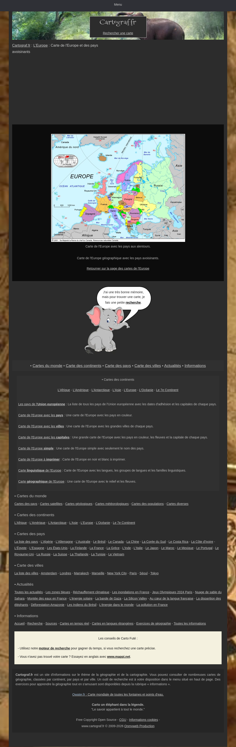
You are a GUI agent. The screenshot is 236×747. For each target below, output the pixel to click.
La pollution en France (152, 605)
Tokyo (154, 573)
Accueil (19, 623)
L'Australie (83, 541)
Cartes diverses (177, 504)
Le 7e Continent (167, 390)
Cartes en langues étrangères (112, 623)
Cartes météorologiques (112, 504)
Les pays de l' (41, 404)
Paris (133, 573)
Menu (118, 4)
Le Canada (116, 541)
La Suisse (60, 554)
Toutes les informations (190, 623)
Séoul (144, 573)
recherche (133, 302)
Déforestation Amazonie (47, 605)
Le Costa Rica (178, 541)
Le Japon (152, 548)
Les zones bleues (58, 592)
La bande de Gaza (108, 598)
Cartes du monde (47, 365)
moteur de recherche (54, 648)
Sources (51, 623)
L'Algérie (47, 541)
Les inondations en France (130, 592)
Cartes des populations (148, 504)
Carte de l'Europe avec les (40, 415)
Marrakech (81, 573)
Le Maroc (167, 548)
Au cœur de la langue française (171, 598)
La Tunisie (98, 554)
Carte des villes (147, 365)
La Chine (133, 541)
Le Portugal (204, 548)
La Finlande (78, 548)
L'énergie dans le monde (116, 605)
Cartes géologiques (79, 504)
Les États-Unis (57, 548)
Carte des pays (118, 365)
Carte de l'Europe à (39, 459)
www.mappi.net (118, 656)
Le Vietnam (116, 554)
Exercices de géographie (153, 623)
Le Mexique (185, 548)
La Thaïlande (79, 554)
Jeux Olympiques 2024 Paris (172, 592)
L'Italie (138, 548)
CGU (122, 720)
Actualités (172, 365)
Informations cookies (143, 720)
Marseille (98, 573)
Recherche (35, 623)
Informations (195, 365)
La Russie (43, 554)
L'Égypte (20, 548)
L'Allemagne (64, 541)
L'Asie (117, 390)
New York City (117, 573)
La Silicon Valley (135, 598)
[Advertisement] (118, 90)
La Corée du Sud (154, 541)
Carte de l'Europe (36, 448)
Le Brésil (99, 541)
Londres (65, 573)
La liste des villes (26, 573)
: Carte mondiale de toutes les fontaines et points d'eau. (118, 694)
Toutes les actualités (28, 592)
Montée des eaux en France (47, 598)
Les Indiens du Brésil (81, 605)
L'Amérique (80, 390)
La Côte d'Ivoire (202, 541)
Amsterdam (49, 573)
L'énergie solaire (80, 598)
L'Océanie (146, 390)
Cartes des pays (25, 504)
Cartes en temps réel (74, 623)
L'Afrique (64, 390)
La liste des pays (26, 541)
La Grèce (113, 548)
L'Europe (40, 45)
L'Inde (126, 548)
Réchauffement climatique (91, 592)
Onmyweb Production (139, 726)
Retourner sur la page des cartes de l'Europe (118, 268)
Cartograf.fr (21, 45)
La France (97, 548)
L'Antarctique (100, 390)
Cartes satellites (51, 504)
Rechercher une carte (118, 33)
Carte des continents (83, 365)
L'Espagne (37, 548)
